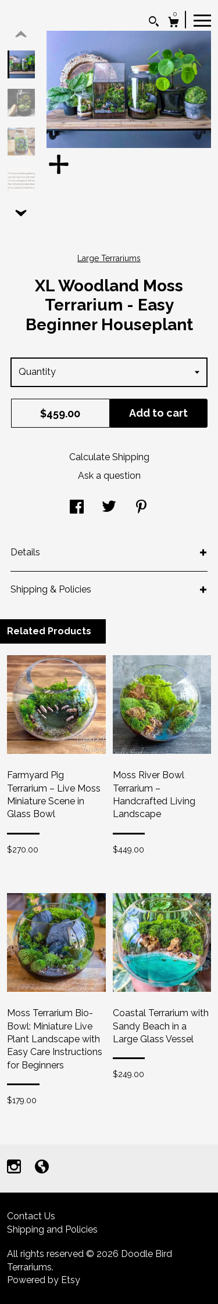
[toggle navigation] (202, 19)
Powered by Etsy (43, 1279)
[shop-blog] (42, 1167)
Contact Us (31, 1216)
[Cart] (173, 23)
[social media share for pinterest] (141, 508)
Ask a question (109, 475)
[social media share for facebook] (77, 508)
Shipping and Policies (52, 1229)
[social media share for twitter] (109, 508)
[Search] (153, 23)
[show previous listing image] (21, 35)
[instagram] (15, 1167)
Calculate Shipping (109, 457)
